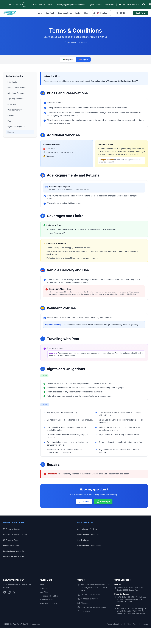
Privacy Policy (46, 599)
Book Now (140, 13)
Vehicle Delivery (15, 110)
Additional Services (16, 93)
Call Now (84, 501)
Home (39, 13)
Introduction (13, 82)
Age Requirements (16, 99)
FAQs (77, 13)
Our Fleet (50, 13)
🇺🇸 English (83, 59)
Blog (86, 13)
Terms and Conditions (49, 596)
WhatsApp (103, 501)
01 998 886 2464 (87, 599)
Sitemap (145, 624)
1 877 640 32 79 (88, 595)
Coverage (12, 104)
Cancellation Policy (48, 603)
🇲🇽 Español (68, 59)
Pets (9, 121)
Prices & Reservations (17, 87)
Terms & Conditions (114, 624)
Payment (11, 115)
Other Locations (65, 13)
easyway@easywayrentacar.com (91, 607)
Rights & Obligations (16, 126)
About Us (44, 588)
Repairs (11, 132)
